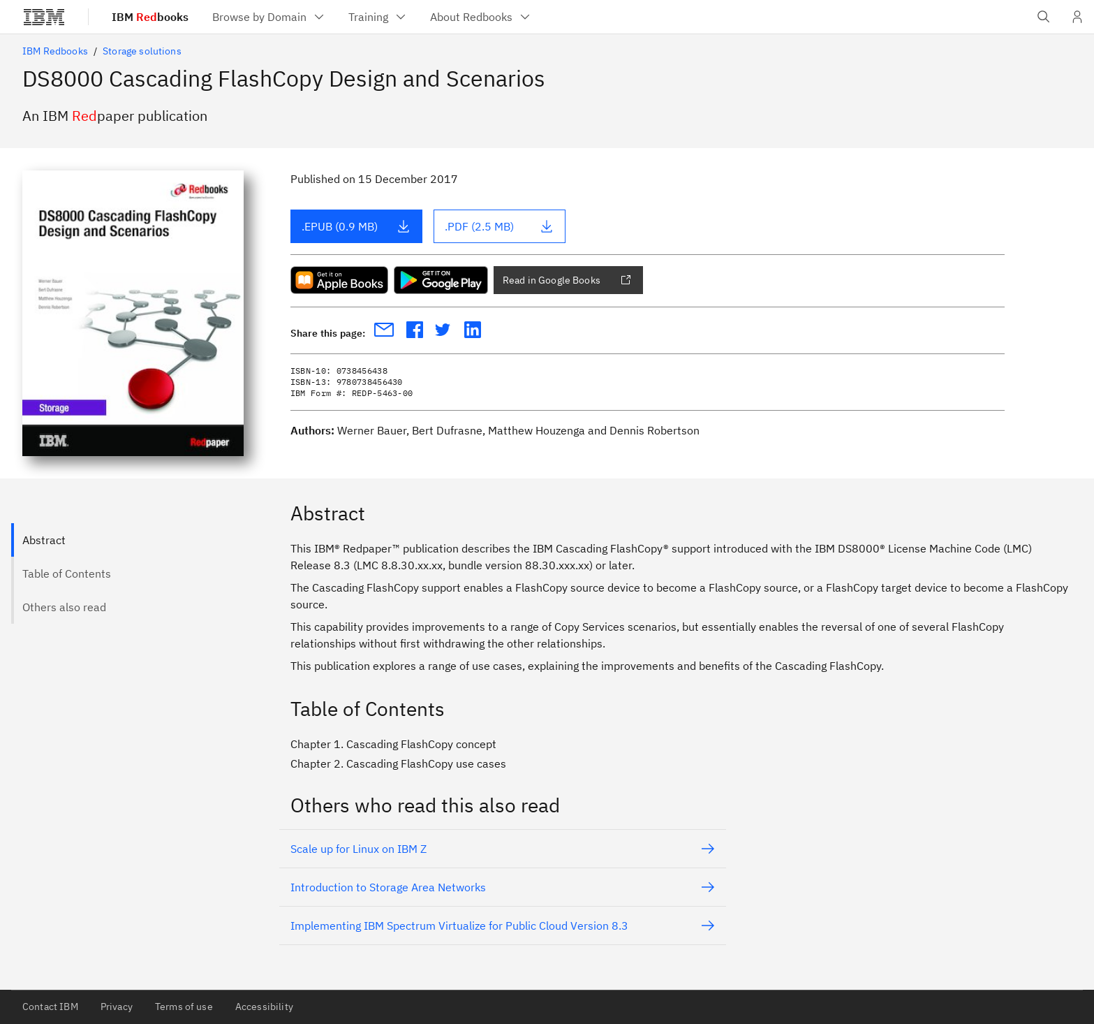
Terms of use (184, 1006)
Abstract (44, 540)
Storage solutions (142, 51)
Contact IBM (50, 1006)
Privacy (117, 1006)
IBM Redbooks (55, 51)
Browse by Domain (269, 17)
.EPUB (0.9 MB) (356, 226)
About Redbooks (481, 17)
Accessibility (264, 1006)
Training (378, 17)
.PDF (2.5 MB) (499, 226)
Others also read (64, 607)
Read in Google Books (567, 280)
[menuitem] (269, 17)
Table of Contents (66, 573)
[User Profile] (1077, 17)
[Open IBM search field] (1043, 17)
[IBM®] (44, 17)
